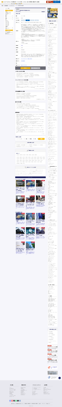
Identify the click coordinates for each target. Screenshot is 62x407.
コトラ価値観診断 (34, 388)
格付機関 (49, 107)
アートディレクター (50, 288)
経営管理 (50, 214)
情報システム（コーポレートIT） (52, 252)
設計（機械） (49, 310)
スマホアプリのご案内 (12, 395)
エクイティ (36, 173)
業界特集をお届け (23, 387)
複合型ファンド (50, 45)
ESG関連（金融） (51, 29)
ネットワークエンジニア (51, 274)
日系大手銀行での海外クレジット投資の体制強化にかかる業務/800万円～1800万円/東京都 (27, 75)
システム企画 (49, 239)
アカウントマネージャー (51, 247)
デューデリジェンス (25, 173)
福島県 (35, 157)
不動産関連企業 (18, 146)
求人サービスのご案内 (12, 389)
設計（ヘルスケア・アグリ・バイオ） (52, 312)
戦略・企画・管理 (51, 186)
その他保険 (49, 77)
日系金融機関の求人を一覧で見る (40, 99)
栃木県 (41, 157)
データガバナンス (50, 281)
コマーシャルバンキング (52, 85)
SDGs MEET (34, 394)
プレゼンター (49, 51)
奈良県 (24, 160)
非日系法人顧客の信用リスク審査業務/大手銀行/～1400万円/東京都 (24, 73)
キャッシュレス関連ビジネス (53, 101)
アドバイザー (18, 173)
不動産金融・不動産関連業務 (53, 54)
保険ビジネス (50, 71)
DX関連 (50, 227)
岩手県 (24, 157)
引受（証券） (49, 99)
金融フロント (50, 90)
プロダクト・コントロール (51, 183)
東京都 (22, 45)
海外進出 (50, 216)
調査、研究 (49, 159)
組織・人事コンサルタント (51, 138)
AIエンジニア (49, 230)
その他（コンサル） (51, 163)
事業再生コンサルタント (51, 128)
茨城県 (38, 157)
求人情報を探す (6, 5)
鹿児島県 (18, 163)
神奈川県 (21, 154)
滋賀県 (21, 160)
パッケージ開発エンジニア (51, 264)
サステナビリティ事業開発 (51, 177)
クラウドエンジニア (50, 270)
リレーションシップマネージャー (52, 87)
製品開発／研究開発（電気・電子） (52, 298)
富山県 (26, 158)
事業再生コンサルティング (52, 127)
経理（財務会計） (50, 181)
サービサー (49, 106)
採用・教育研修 (50, 203)
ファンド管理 (49, 52)
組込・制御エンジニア (50, 277)
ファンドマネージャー (11, 5)
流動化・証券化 (50, 40)
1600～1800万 (7, 24)
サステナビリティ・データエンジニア (52, 233)
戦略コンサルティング (52, 122)
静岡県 (38, 158)
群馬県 (44, 157)
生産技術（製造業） (50, 315)
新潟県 (21, 158)
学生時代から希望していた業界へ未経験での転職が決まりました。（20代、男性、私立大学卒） (28, 118)
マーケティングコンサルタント (51, 156)
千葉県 (27, 154)
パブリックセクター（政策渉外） (52, 172)
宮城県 (26, 157)
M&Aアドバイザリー (50, 147)
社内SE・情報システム (52, 251)
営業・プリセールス (51, 244)
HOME (2, 5)
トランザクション (18, 174)
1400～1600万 (7, 23)
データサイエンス (51, 279)
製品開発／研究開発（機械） (51, 299)
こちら (8, 33)
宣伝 (48, 292)
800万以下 (6, 20)
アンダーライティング (40, 171)
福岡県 (36, 154)
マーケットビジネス (51, 79)
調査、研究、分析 (51, 158)
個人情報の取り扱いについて (20, 403)
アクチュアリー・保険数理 (51, 72)
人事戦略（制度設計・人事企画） (52, 202)
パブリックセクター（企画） (53, 169)
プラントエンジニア (50, 318)
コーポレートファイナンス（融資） (52, 86)
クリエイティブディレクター (51, 289)
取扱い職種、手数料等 (35, 403)
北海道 (18, 157)
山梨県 (18, 158)
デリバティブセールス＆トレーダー (52, 82)
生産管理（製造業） (50, 314)
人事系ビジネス (51, 200)
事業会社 (31, 146)
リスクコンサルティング (52, 149)
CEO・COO (49, 215)
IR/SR (49, 188)
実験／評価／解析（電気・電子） (52, 304)
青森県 (21, 157)
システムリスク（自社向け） (51, 211)
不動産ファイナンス (50, 55)
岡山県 (36, 160)
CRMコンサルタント (50, 132)
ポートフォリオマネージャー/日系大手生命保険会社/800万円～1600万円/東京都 (26, 95)
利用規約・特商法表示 (28, 403)
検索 (41, 138)
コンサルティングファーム (25, 146)
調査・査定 (49, 75)
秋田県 (29, 157)
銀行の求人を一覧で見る (41, 109)
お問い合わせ (13, 403)
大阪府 (33, 154)
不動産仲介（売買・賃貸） (51, 63)
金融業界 (22, 388)
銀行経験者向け (23, 394)
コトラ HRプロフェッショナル (36, 387)
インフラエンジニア (50, 273)
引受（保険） (49, 74)
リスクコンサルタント (50, 150)
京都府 (18, 160)
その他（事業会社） (50, 199)
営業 (48, 290)
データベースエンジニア (51, 272)
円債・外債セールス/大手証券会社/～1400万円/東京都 (23, 94)
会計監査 (49, 185)
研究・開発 (50, 297)
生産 (49, 313)
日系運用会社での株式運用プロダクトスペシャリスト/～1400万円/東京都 (25, 87)
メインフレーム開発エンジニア (51, 265)
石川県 (29, 158)
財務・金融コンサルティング (53, 141)
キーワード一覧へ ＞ (30, 177)
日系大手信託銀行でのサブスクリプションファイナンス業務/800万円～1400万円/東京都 (27, 74)
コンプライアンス (50, 209)
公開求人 (6, 12)
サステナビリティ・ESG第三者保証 (52, 119)
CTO (48, 237)
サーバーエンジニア (50, 275)
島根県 (33, 160)
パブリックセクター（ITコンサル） (52, 115)
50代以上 (6, 14)
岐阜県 (35, 158)
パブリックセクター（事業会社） (52, 170)
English (59, 0)
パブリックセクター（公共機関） (52, 173)
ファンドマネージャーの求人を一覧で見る (39, 88)
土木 (48, 64)
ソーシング (30, 171)
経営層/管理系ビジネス (24, 390)
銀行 (21, 65)
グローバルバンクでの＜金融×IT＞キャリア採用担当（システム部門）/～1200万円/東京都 (27, 108)
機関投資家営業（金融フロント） (52, 94)
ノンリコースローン (24, 174)
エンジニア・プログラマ (52, 263)
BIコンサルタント (50, 133)
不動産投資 (34, 171)
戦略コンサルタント (50, 123)
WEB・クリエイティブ (52, 256)
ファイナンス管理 (51, 178)
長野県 (24, 158)
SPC (33, 173)
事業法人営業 (49, 92)
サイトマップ (43, 403)
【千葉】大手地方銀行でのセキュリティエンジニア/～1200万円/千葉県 (25, 107)
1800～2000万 (7, 25)
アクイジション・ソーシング (51, 56)
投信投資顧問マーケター (51, 53)
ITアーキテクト (50, 134)
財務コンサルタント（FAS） (51, 142)
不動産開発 (49, 59)
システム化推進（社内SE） (51, 253)
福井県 (32, 158)
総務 (48, 192)
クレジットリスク (50, 68)
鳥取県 (30, 160)
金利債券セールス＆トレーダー (51, 81)
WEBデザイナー (50, 259)
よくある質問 (11, 394)
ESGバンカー (49, 32)
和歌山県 (27, 160)
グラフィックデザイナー (51, 287)
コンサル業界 (22, 389)
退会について (48, 403)
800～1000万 (7, 21)
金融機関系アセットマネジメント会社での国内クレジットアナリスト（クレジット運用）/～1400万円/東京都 (30, 86)
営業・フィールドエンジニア (53, 321)
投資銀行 (30, 173)
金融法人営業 (49, 91)
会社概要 (44, 387)
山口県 (41, 160)
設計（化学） (49, 311)
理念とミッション (45, 388)
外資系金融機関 (51, 333)
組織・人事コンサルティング (53, 137)
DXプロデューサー (50, 228)
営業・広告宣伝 (51, 286)
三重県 (41, 158)
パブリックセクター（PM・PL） (52, 224)
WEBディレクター (50, 260)
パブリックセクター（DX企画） (52, 223)
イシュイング (49, 103)
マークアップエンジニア (51, 257)
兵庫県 (44, 158)
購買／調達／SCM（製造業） (51, 316)
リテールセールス (50, 93)
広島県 (39, 160)
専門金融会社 (50, 336)
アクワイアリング (50, 102)
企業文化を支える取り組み (47, 389)
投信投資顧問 (50, 48)
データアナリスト (50, 282)
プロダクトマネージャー (51, 197)
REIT (21, 173)
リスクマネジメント (51, 66)
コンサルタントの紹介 (12, 390)
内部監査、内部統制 (50, 207)
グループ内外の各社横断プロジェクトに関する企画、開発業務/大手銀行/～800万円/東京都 (27, 106)
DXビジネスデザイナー (51, 229)
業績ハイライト (45, 390)
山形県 (32, 157)
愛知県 (30, 154)
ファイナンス (25, 65)
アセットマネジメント (50, 57)
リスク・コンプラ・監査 (52, 206)
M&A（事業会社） (50, 198)
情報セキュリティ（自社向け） (51, 210)
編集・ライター (50, 291)
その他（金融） (51, 105)
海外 (24, 163)
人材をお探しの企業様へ (55, 0)
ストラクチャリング (19, 171)
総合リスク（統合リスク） (51, 67)
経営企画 (49, 187)
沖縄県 (21, 163)
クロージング (30, 174)
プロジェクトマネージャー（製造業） (52, 319)
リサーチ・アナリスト (50, 83)
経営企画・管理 (51, 236)
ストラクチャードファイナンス (51, 39)
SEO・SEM (49, 261)
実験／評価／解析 (51, 303)
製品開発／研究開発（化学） (51, 300)
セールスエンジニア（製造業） (51, 322)
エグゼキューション (25, 171)
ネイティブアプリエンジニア (51, 271)
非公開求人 (9, 12)
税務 (48, 184)
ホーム (10, 387)
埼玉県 (24, 154)
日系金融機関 (50, 331)
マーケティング (50, 189)
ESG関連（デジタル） (52, 232)
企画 (48, 191)
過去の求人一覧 (11, 396)
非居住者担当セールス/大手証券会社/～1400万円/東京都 (23, 93)
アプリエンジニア (50, 278)
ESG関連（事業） (51, 174)
